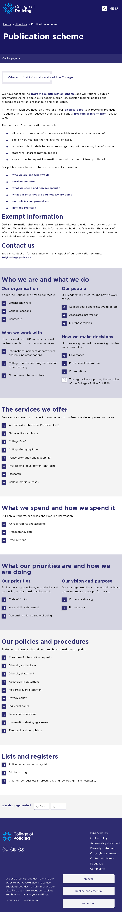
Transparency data (21, 531)
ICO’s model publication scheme (53, 93)
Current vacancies (80, 323)
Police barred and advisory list (28, 764)
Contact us (15, 319)
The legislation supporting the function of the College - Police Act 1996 (94, 382)
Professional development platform (32, 465)
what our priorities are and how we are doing (42, 194)
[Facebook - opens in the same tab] (21, 849)
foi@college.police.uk (16, 257)
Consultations (77, 371)
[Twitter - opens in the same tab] (5, 849)
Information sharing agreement (29, 722)
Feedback (96, 863)
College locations (20, 310)
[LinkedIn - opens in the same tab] (13, 849)
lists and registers (24, 207)
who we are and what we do (31, 175)
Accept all (88, 903)
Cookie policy (31, 900)
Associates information (83, 314)
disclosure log (74, 109)
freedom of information (90, 113)
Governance (76, 355)
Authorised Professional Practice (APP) (34, 425)
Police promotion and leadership (30, 457)
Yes (42, 806)
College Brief (17, 441)
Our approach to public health (28, 375)
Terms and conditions (22, 714)
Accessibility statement (24, 607)
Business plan (77, 607)
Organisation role (20, 302)
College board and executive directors (93, 306)
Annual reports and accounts (27, 523)
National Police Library (23, 433)
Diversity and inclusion (23, 665)
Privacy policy (13, 900)
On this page (11, 58)
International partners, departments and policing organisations (32, 353)
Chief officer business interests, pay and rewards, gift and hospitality (52, 780)
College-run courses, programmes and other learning (33, 365)
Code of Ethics (18, 599)
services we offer (23, 181)
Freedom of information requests (30, 657)
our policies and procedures (30, 201)
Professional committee (84, 363)
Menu (114, 8)
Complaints (97, 868)
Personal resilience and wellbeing (30, 615)
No (59, 806)
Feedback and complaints (25, 730)
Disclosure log (18, 772)
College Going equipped (24, 449)
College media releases (24, 482)
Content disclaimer (102, 858)
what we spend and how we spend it (36, 188)
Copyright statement (103, 853)
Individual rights (19, 706)
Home (7, 24)
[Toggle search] (104, 8)
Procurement (17, 540)
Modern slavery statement (26, 689)
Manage (89, 878)
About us (21, 24)
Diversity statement (21, 673)
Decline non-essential (88, 891)
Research (15, 473)
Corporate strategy (81, 599)
